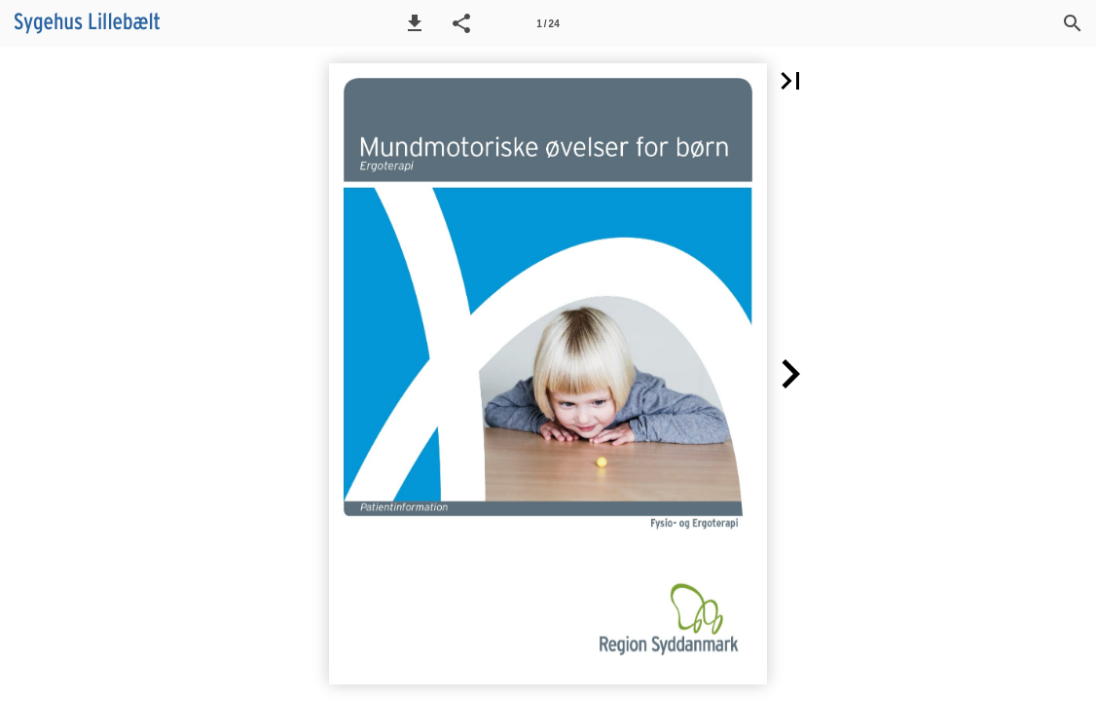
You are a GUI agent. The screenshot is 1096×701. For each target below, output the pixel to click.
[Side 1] (548, 23)
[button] (414, 23)
